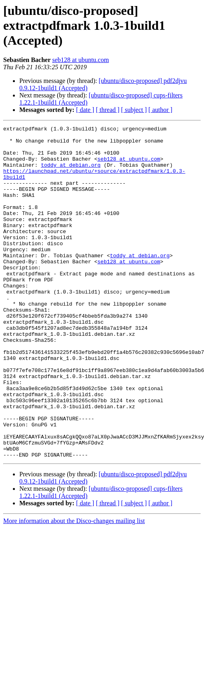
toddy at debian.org (71, 173)
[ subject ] (134, 109)
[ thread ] (108, 109)
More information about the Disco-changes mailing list (74, 587)
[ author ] (160, 109)
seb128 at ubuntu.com (80, 59)
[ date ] (85, 109)
